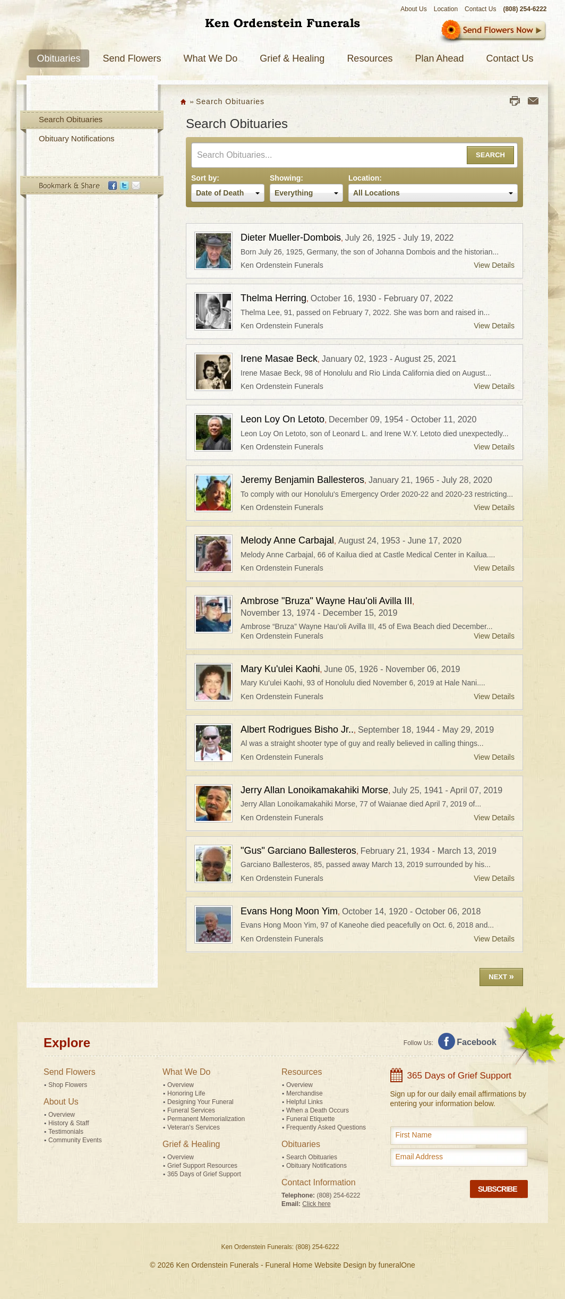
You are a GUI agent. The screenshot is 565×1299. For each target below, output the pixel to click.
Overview (61, 1114)
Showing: (286, 178)
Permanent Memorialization (206, 1119)
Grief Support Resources (202, 1165)
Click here (316, 1204)
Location (446, 9)
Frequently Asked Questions (326, 1127)
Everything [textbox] (294, 193)
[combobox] (227, 193)
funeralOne (397, 1265)
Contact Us (480, 9)
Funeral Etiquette (310, 1119)
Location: (365, 178)
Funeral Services (191, 1110)
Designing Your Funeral (200, 1102)
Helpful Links (304, 1102)
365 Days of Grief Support (204, 1174)
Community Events (75, 1140)
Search (490, 155)
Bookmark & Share (91, 187)
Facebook (476, 1042)
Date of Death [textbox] (220, 193)
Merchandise (304, 1093)
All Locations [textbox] (376, 193)
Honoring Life (186, 1093)
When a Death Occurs (317, 1110)
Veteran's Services (193, 1127)
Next (501, 976)
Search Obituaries (70, 119)
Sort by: (205, 178)
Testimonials (65, 1131)
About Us (413, 9)
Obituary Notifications (77, 138)
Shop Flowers (67, 1085)
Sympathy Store (492, 32)
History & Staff (68, 1123)
